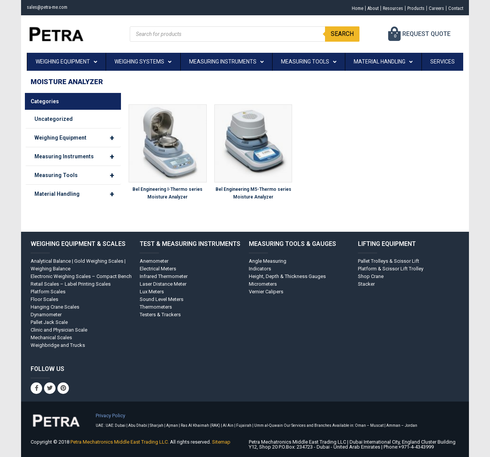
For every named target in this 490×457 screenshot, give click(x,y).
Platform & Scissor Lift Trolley (390, 269)
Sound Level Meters (161, 299)
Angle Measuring (267, 261)
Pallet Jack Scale (49, 322)
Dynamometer (46, 314)
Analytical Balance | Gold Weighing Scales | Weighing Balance (78, 265)
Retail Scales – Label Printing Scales (71, 284)
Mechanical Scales (51, 337)
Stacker (366, 284)
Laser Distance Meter (163, 284)
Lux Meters (152, 291)
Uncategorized (53, 119)
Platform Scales (48, 291)
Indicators (260, 269)
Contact (454, 8)
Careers (432, 8)
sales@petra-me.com (51, 7)
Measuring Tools (77, 175)
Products (409, 8)
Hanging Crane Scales (55, 307)
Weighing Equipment (77, 137)
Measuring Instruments (77, 156)
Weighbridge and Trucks (58, 345)
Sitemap (221, 442)
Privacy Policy (110, 415)
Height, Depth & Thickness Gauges (287, 276)
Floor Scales (44, 299)
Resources (383, 8)
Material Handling (77, 194)
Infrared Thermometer (164, 276)
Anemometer (154, 261)
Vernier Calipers (266, 291)
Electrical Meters (158, 269)
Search (342, 33)
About (360, 8)
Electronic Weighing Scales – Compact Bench (81, 276)
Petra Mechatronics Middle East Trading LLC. (120, 442)
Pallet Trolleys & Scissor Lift (388, 261)
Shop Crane (371, 276)
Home (342, 8)
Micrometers (263, 284)
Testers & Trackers (160, 314)
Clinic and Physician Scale (59, 330)
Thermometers (156, 307)
